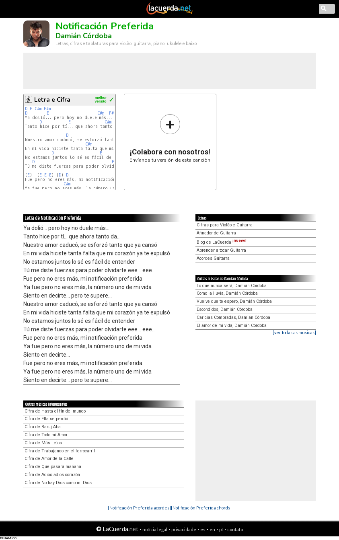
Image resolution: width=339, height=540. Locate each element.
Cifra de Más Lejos (43, 443)
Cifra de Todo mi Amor (46, 434)
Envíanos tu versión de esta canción (169, 138)
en (212, 529)
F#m (47, 108)
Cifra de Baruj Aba (43, 426)
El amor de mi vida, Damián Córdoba (232, 325)
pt (221, 529)
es (202, 529)
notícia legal (154, 529)
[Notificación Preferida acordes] (139, 507)
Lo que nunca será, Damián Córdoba (232, 285)
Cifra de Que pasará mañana (53, 466)
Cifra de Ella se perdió (46, 418)
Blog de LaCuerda (222, 242)
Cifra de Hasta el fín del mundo (55, 411)
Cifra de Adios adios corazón (52, 474)
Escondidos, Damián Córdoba (225, 309)
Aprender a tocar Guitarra (221, 250)
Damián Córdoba (83, 36)
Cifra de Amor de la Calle (49, 458)
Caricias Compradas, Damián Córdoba (233, 317)
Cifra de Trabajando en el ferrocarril (60, 451)
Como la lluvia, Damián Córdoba (227, 293)
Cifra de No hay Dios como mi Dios (58, 482)
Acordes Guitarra (213, 258)
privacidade (183, 529)
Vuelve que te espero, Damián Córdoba (234, 301)
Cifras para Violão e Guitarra (225, 225)
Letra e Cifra (52, 100)
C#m (38, 108)
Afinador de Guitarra (216, 233)
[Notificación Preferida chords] (201, 507)
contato (235, 529)
